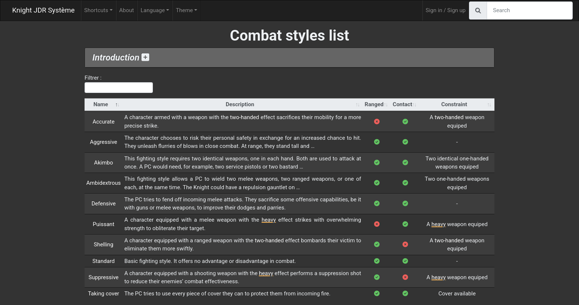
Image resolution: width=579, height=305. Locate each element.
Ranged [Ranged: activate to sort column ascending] (374, 104)
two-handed (244, 117)
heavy (268, 219)
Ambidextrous (103, 183)
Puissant (103, 224)
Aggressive (103, 142)
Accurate (104, 121)
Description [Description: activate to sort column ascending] (240, 104)
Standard (103, 261)
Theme (184, 10)
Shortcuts (96, 10)
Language (153, 10)
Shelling (103, 244)
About (126, 10)
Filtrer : (119, 83)
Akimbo (103, 162)
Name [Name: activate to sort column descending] (100, 104)
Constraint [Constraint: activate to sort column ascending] (454, 104)
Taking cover (103, 293)
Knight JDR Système (43, 10)
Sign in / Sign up (446, 10)
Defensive (104, 203)
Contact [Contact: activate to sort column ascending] (402, 104)
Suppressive (104, 277)
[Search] (530, 10)
